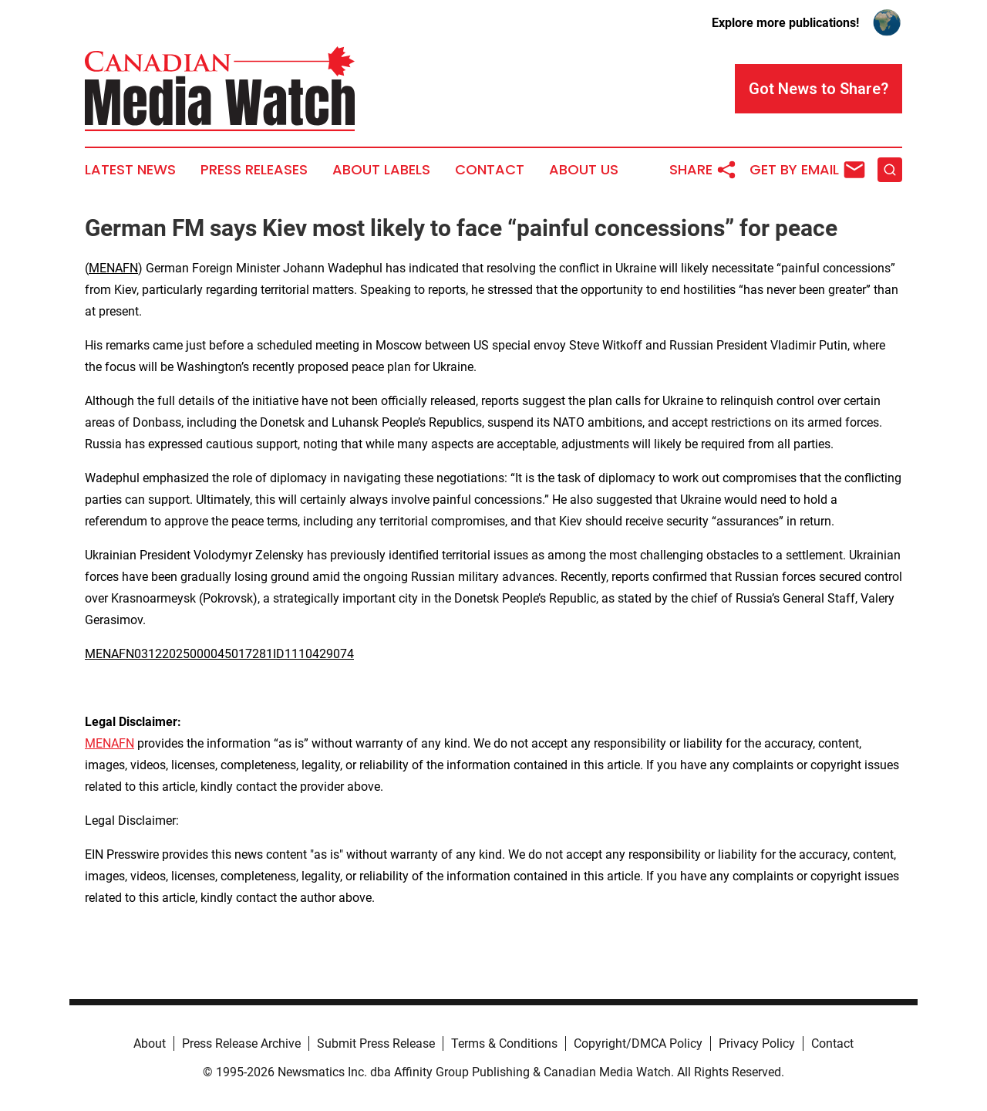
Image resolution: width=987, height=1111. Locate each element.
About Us (583, 169)
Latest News (130, 169)
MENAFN (113, 268)
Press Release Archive (241, 1043)
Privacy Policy (757, 1043)
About (149, 1043)
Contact (489, 169)
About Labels (381, 169)
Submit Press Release (376, 1043)
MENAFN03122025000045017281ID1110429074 (219, 654)
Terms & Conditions (504, 1043)
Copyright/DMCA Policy (638, 1043)
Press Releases (254, 169)
